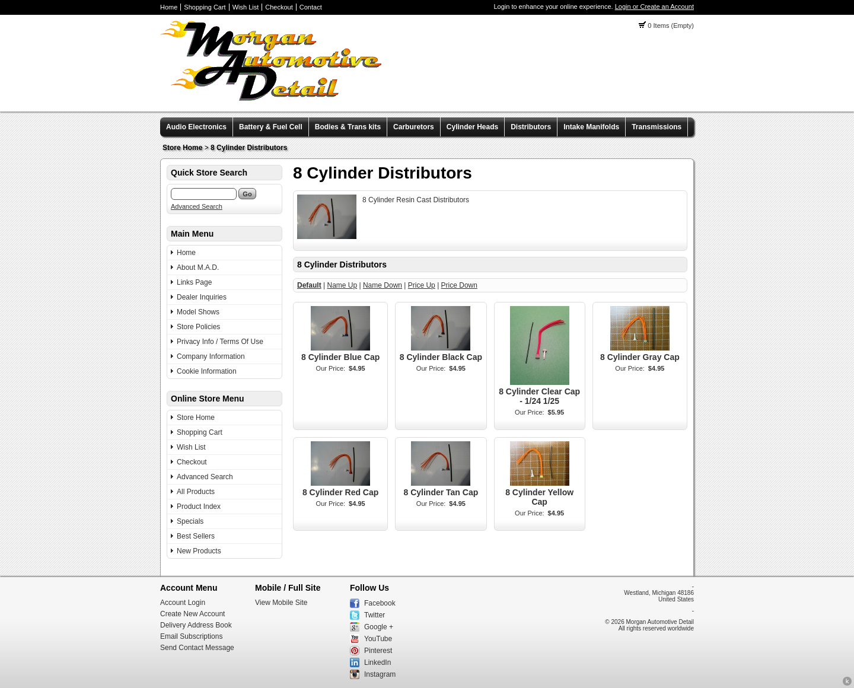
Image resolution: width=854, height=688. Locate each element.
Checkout (278, 7)
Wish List (245, 7)
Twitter (374, 615)
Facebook (380, 603)
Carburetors (413, 127)
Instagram (380, 674)
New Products (199, 551)
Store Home (182, 148)
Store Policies (198, 327)
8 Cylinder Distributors (249, 148)
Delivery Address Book (196, 625)
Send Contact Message (197, 648)
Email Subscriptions (191, 636)
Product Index (199, 506)
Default (309, 285)
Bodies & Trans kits (348, 127)
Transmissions (656, 127)
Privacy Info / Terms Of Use (220, 341)
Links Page (194, 282)
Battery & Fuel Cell (270, 127)
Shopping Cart (204, 7)
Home (168, 7)
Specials (190, 521)
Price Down (459, 285)
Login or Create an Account (654, 6)
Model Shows (198, 312)
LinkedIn (377, 662)
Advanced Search (196, 206)
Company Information (211, 356)
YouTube (378, 639)
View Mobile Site (281, 602)
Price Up (421, 285)
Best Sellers (196, 536)
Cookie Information (207, 371)
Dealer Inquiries (202, 297)
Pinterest (378, 650)
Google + (378, 627)
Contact (310, 7)
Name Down (382, 285)
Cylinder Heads (472, 127)
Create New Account (192, 614)
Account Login (182, 602)
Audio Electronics (196, 127)
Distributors (531, 127)
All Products (196, 492)
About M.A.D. (198, 267)
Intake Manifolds (591, 127)
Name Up (342, 285)
